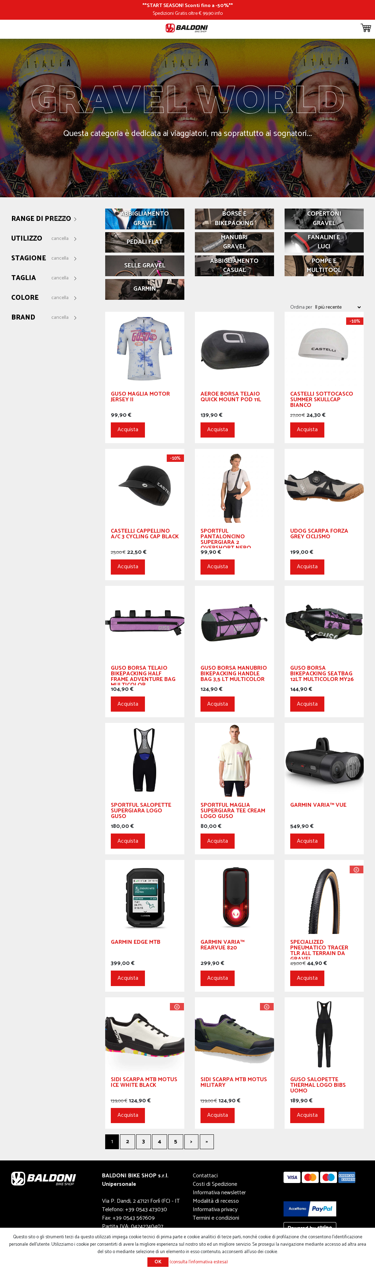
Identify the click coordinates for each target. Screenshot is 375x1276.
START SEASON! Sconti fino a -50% (188, 5)
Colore (25, 298)
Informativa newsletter (219, 1192)
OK (157, 1262)
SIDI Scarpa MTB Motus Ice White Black (144, 1083)
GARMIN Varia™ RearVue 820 (222, 946)
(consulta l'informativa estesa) (199, 1262)
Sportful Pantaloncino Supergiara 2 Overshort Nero (226, 538)
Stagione (28, 259)
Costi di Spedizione (215, 1184)
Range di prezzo (41, 219)
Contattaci (205, 1176)
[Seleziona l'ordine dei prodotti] (337, 307)
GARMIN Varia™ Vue (318, 806)
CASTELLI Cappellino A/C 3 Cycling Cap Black (145, 534)
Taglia (23, 278)
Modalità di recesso (216, 1201)
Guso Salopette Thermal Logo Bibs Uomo (318, 1086)
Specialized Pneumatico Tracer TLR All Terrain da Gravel (319, 949)
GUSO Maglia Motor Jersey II (140, 397)
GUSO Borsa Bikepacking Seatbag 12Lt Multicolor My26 (322, 674)
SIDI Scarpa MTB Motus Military (234, 1083)
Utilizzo (26, 239)
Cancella (60, 219)
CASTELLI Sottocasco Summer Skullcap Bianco (321, 400)
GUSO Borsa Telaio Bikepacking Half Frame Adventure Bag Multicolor (143, 675)
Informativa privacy (215, 1209)
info (219, 13)
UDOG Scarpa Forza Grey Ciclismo (319, 534)
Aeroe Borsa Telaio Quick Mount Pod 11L (231, 397)
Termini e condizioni (216, 1218)
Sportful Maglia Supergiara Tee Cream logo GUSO (233, 812)
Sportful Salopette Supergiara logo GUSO (141, 812)
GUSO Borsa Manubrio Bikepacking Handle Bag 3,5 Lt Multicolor (234, 674)
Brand (23, 318)
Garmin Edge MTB (135, 943)
